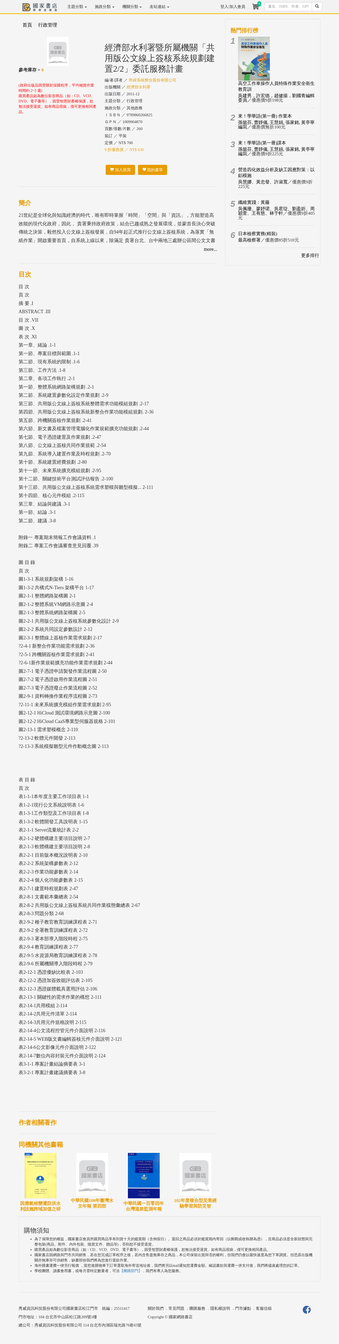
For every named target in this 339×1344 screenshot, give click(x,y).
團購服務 (197, 1308)
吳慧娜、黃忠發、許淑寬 (263, 181)
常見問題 (176, 1308)
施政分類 (104, 7)
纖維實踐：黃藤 (254, 202)
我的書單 (152, 170)
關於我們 (156, 1308)
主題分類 (77, 7)
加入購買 (120, 170)
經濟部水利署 (138, 87)
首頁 (27, 25)
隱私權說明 (220, 1308)
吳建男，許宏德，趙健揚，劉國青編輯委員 (276, 98)
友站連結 (159, 7)
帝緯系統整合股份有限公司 (152, 80)
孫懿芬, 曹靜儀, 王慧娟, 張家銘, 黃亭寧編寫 (276, 125)
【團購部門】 (131, 1271)
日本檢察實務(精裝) (257, 233)
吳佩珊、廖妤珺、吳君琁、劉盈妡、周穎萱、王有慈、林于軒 (276, 211)
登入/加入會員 (232, 7)
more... (210, 249)
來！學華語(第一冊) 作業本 (265, 116)
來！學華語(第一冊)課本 (262, 142)
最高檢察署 (249, 240)
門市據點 (243, 1308)
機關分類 (132, 7)
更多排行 (310, 255)
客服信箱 (264, 1308)
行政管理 (47, 25)
